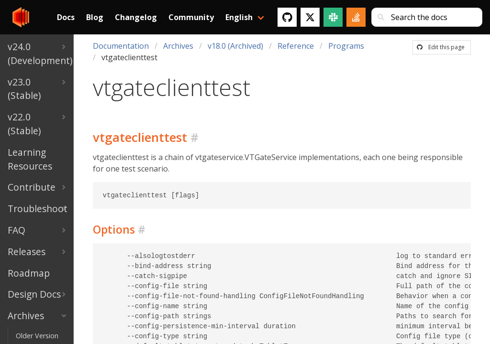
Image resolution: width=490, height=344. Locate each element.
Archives (178, 46)
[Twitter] (310, 17)
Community (191, 17)
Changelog (136, 17)
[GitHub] (287, 17)
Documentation (121, 46)
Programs (346, 46)
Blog (94, 17)
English (239, 17)
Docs (66, 17)
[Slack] (333, 17)
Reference (296, 46)
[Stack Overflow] (356, 17)
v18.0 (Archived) (235, 46)
